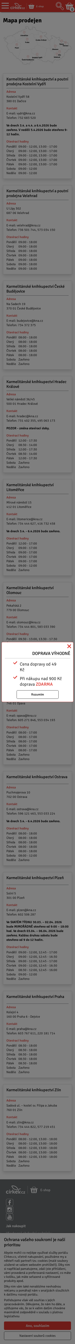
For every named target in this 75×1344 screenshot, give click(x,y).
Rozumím (37, 695)
